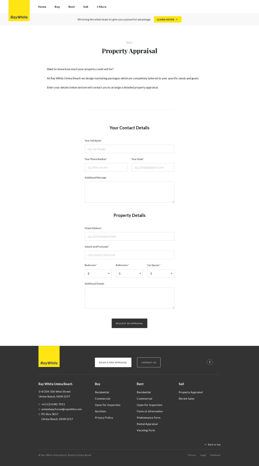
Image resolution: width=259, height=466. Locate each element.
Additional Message (95, 177)
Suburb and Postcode (96, 246)
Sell (181, 384)
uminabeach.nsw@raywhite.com (61, 409)
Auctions (100, 411)
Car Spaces (153, 265)
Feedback (215, 455)
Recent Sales (187, 398)
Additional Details (94, 283)
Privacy (192, 455)
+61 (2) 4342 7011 (53, 404)
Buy (97, 384)
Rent (140, 384)
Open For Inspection (108, 404)
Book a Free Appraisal (113, 362)
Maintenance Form (148, 417)
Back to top (214, 444)
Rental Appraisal (147, 423)
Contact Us (148, 362)
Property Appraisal (191, 392)
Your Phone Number (95, 159)
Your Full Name (93, 140)
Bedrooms (90, 265)
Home (42, 6)
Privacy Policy (104, 417)
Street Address (93, 228)
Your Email (137, 159)
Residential (102, 392)
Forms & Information (150, 411)
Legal (203, 455)
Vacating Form (146, 430)
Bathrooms (122, 265)
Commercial (102, 398)
